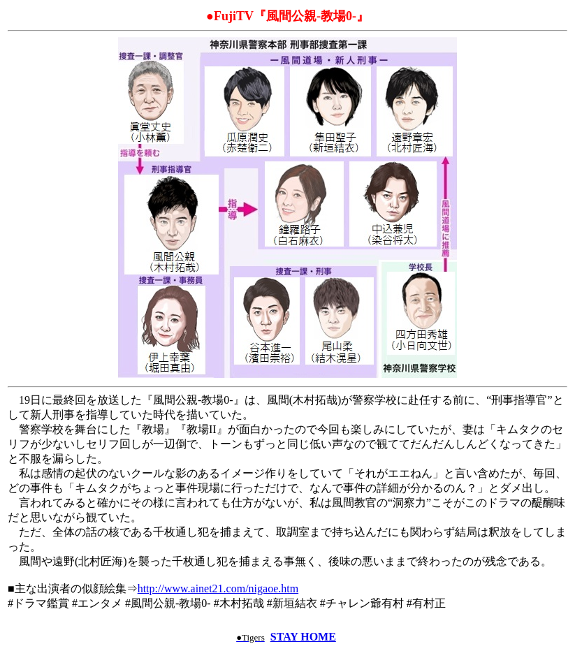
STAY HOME (303, 637)
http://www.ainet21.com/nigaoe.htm (218, 588)
